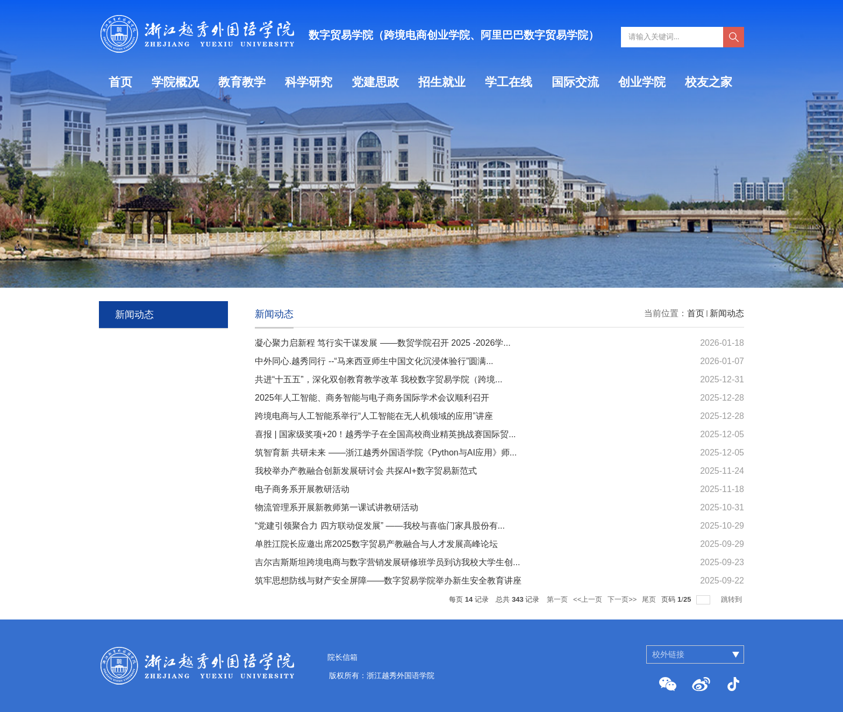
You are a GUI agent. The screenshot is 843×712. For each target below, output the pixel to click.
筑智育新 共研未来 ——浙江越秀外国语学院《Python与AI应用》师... (386, 452)
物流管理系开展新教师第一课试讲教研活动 (336, 507)
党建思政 (375, 82)
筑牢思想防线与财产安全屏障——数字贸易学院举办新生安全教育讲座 (388, 580)
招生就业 (442, 82)
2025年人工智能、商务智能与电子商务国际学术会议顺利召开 (372, 397)
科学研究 (308, 82)
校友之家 (708, 82)
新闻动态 (727, 313)
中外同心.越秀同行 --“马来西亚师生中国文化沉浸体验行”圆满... (374, 361)
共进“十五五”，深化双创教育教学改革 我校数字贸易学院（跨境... (378, 379)
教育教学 (242, 82)
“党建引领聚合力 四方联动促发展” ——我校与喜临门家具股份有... (380, 525)
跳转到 (732, 599)
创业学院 (642, 82)
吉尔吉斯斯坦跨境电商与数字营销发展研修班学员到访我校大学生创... (387, 562)
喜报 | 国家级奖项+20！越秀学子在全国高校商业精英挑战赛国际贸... (385, 434)
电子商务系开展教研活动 (302, 489)
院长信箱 (342, 657)
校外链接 (668, 654)
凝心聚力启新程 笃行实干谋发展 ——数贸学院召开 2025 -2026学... (383, 342)
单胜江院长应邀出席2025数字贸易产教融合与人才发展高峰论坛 (376, 544)
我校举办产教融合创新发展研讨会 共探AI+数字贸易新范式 (366, 470)
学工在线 (508, 82)
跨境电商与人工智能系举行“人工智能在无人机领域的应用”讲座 (374, 416)
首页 (120, 82)
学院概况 (175, 82)
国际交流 (575, 82)
